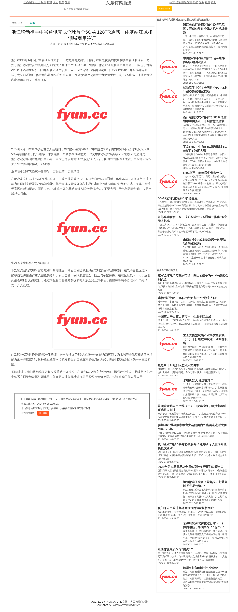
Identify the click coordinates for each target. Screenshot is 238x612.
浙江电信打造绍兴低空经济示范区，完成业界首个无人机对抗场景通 (205, 28)
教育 (207, 2)
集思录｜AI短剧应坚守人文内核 (178, 365)
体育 (172, 2)
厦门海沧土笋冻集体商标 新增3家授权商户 (186, 508)
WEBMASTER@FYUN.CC (127, 605)
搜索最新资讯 (164, 8)
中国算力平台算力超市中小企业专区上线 (184, 316)
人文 (55, 2)
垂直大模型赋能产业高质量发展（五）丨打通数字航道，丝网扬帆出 (205, 339)
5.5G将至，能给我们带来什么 (202, 172)
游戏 (201, 2)
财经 (184, 2)
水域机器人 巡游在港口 (198, 380)
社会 (38, 2)
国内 (26, 2)
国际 (32, 2)
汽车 (61, 2)
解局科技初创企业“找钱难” (201, 568)
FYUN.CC (111, 601)
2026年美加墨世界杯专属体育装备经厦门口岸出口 (191, 467)
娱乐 (178, 2)
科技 (195, 2)
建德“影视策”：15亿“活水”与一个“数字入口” (187, 298)
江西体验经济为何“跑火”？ (175, 549)
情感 (49, 2)
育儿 (213, 2)
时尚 (43, 2)
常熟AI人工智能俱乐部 (135, 601)
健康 (67, 2)
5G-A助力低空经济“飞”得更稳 (177, 198)
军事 (190, 2)
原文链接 (43, 413)
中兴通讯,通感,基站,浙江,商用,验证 (184, 19)
